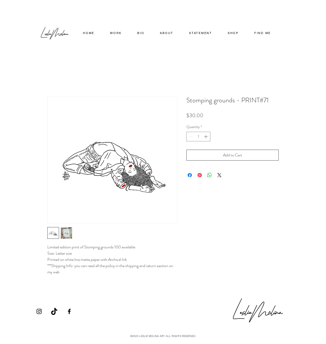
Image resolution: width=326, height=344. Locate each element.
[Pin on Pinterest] (200, 175)
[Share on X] (219, 175)
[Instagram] (39, 311)
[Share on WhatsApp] (209, 175)
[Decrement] (190, 136)
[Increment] (206, 136)
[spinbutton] (198, 136)
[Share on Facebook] (190, 175)
